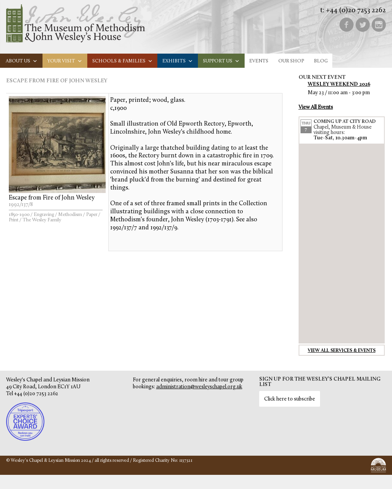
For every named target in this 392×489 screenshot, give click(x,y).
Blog (321, 61)
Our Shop (291, 61)
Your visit (64, 61)
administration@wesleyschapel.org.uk (199, 387)
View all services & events (342, 350)
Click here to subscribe (289, 399)
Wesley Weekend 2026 (339, 84)
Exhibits (177, 61)
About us (22, 61)
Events (258, 61)
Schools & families (122, 61)
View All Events (316, 107)
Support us (221, 61)
